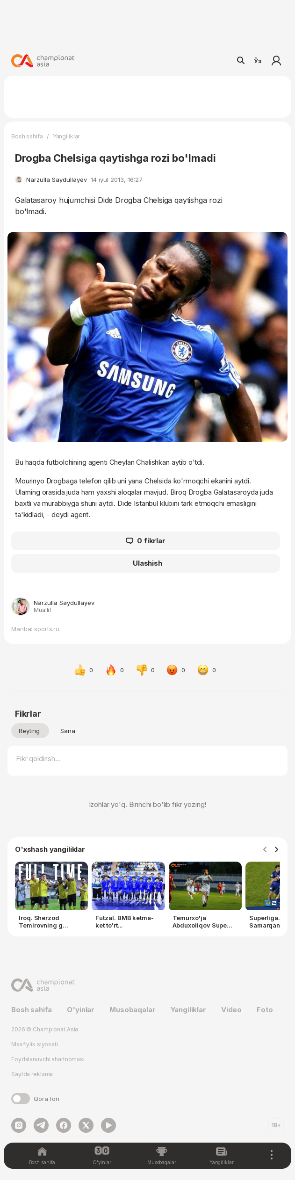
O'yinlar (80, 1009)
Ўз (257, 61)
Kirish (276, 61)
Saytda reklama (32, 1074)
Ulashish (147, 563)
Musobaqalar (132, 1009)
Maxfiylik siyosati (34, 1044)
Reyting (29, 730)
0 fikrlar (145, 541)
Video (231, 1009)
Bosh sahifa (27, 136)
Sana (67, 730)
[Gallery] (147, 897)
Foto (265, 1009)
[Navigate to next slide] (276, 850)
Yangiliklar (66, 136)
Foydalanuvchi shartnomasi (48, 1059)
